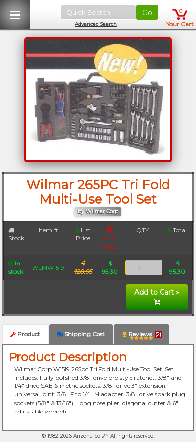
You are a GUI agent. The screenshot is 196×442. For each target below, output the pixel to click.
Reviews (142, 336)
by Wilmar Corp (98, 211)
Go (147, 12)
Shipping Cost (81, 334)
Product (25, 334)
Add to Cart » (156, 296)
